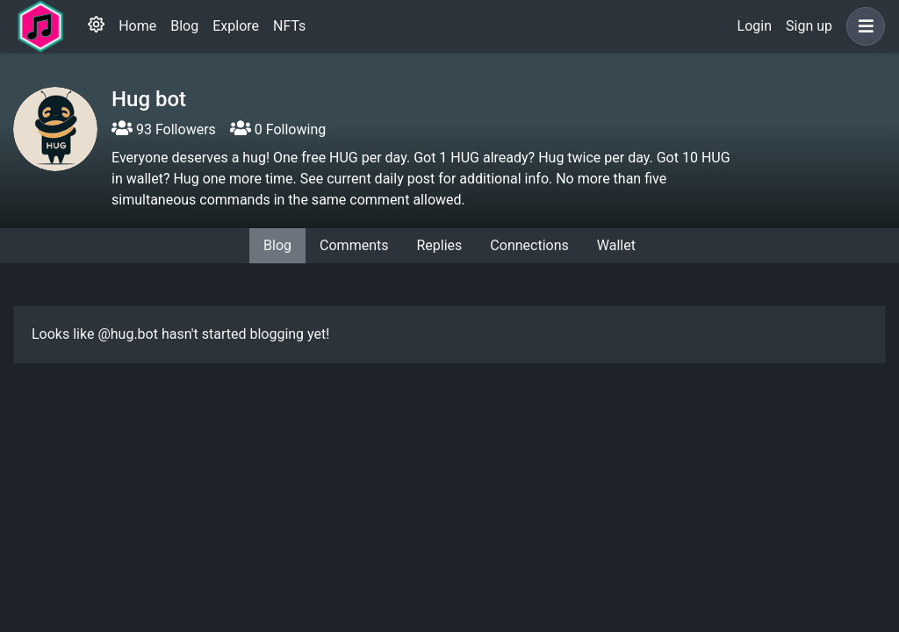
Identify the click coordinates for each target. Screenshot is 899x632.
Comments (354, 245)
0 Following (278, 129)
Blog (184, 26)
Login (754, 26)
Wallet (616, 245)
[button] (862, 26)
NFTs (289, 26)
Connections (529, 245)
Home (137, 26)
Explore (235, 26)
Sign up (809, 26)
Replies (439, 245)
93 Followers (163, 129)
